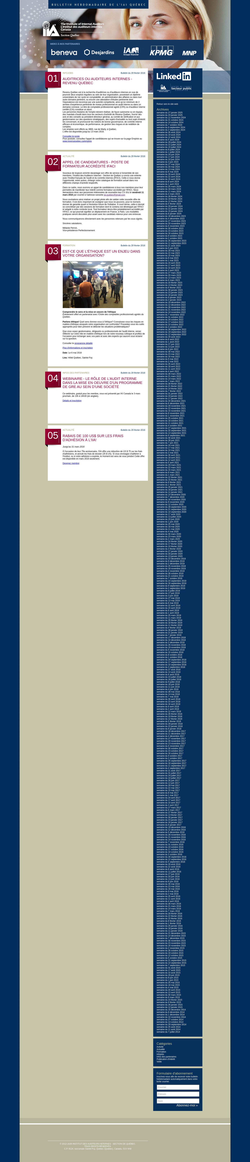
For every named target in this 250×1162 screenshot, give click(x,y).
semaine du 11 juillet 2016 (169, 871)
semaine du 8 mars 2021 (168, 472)
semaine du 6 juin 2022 (167, 349)
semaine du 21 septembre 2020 (171, 509)
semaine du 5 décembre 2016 (171, 832)
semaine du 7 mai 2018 (168, 697)
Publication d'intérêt (166, 1059)
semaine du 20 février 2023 (169, 282)
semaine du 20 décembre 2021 (171, 401)
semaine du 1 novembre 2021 (171, 416)
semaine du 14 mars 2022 (169, 379)
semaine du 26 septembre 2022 (171, 329)
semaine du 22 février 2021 (169, 477)
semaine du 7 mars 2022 (168, 381)
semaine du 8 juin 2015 (167, 977)
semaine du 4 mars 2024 (168, 194)
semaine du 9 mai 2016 (168, 891)
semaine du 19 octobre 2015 (170, 953)
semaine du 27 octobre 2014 (170, 1019)
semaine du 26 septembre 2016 (171, 857)
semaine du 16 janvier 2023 (170, 295)
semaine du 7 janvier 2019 (169, 635)
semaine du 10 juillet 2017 (169, 778)
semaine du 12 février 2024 (169, 201)
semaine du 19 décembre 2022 (171, 302)
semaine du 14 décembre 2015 (171, 936)
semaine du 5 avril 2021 (168, 462)
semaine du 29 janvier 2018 (170, 724)
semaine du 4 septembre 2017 (171, 768)
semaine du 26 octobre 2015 (170, 950)
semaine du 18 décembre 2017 (171, 731)
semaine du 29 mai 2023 (168, 250)
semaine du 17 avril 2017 (168, 800)
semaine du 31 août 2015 (168, 968)
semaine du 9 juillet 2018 (168, 682)
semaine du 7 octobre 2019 (169, 578)
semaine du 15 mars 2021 (169, 470)
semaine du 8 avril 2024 (168, 181)
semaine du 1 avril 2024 (168, 184)
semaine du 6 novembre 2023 (171, 226)
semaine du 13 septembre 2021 (171, 433)
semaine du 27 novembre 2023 (171, 221)
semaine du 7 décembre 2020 (171, 497)
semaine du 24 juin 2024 (168, 154)
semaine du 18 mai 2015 (168, 985)
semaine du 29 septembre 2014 (171, 1024)
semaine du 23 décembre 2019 (171, 558)
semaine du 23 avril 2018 (168, 701)
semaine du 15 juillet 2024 (169, 147)
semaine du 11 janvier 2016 (170, 931)
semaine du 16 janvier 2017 (170, 822)
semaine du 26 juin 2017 (168, 780)
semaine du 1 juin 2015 (167, 980)
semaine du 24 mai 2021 (168, 445)
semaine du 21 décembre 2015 (171, 933)
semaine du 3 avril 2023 (168, 270)
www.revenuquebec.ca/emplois (77, 141)
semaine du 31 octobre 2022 (170, 317)
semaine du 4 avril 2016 (168, 901)
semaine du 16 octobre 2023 (170, 233)
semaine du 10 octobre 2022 (170, 324)
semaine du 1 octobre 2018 (169, 657)
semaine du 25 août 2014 (168, 1027)
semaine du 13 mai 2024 (168, 169)
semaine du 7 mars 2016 (168, 911)
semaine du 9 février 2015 (169, 1002)
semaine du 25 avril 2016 (168, 896)
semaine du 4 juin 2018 (167, 689)
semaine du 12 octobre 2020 (170, 504)
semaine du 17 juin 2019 (168, 593)
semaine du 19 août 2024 (168, 135)
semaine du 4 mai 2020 (168, 531)
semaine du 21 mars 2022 (169, 376)
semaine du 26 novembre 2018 (171, 645)
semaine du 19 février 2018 (169, 716)
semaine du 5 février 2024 (169, 204)
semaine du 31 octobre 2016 (170, 844)
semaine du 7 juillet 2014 (168, 1032)
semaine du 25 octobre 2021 (170, 418)
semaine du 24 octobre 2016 (170, 847)
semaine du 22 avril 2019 (168, 605)
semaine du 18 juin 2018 (168, 684)
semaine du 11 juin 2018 (168, 687)
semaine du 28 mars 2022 (169, 374)
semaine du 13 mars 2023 (169, 278)
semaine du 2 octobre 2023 (169, 238)
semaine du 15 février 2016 (169, 918)
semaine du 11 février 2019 (169, 625)
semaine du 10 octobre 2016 (170, 852)
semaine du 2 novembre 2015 (171, 948)
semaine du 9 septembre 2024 (171, 127)
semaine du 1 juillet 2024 (168, 152)
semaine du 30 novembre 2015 (171, 940)
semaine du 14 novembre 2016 (171, 839)
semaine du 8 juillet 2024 (168, 149)
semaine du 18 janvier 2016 (170, 928)
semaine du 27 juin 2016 (168, 874)
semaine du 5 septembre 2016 (171, 862)
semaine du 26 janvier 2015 (170, 1005)
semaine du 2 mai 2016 (168, 894)
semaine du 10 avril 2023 (168, 268)
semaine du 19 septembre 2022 (171, 332)
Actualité (161, 1049)
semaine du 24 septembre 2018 (171, 660)
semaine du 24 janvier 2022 (170, 396)
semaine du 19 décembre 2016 (171, 827)
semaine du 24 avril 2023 (168, 263)
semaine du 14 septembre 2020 (171, 512)
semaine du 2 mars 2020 (168, 539)
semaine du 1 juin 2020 (167, 522)
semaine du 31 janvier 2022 (170, 393)
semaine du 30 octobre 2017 (170, 748)
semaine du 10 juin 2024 (168, 159)
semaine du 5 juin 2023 (167, 248)
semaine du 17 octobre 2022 (170, 322)
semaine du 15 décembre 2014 (171, 1009)
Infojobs (160, 1054)
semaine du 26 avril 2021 (168, 455)
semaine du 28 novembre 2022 (171, 307)
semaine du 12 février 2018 (169, 719)
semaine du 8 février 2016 (169, 921)
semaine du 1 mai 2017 (168, 795)
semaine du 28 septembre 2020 (171, 507)
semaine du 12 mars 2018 (169, 711)
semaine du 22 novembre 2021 (171, 408)
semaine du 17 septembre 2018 (171, 662)
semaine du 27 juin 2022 (168, 344)
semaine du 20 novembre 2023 (171, 223)
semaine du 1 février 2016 (169, 923)
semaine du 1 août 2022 (168, 342)
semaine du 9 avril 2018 (168, 706)
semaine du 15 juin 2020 (168, 519)
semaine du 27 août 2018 (168, 669)
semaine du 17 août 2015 (168, 970)
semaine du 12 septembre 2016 (171, 859)
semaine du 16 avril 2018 (168, 704)
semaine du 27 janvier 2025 (170, 112)
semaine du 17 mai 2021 (168, 448)
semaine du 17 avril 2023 (168, 265)
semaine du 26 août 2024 (168, 132)
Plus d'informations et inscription (78, 348)
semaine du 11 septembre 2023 (171, 243)
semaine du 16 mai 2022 (168, 356)
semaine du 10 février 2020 (169, 546)
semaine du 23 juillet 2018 (169, 677)
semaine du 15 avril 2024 (168, 179)
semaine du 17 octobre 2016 (170, 849)
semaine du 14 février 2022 (169, 388)
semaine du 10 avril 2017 (168, 802)
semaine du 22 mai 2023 (168, 253)
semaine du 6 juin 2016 (167, 881)
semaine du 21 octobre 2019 (170, 576)
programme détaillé (83, 343)
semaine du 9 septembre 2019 (171, 586)
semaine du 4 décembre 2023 (171, 218)
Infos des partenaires (166, 1056)
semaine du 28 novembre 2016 (171, 835)
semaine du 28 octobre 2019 (170, 573)
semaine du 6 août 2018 (168, 674)
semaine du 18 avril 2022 (168, 366)
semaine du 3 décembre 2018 (171, 642)
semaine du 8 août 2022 (168, 339)
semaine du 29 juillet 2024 (169, 142)
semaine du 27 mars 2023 (169, 273)
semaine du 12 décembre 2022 (171, 305)
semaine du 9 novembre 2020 (171, 502)
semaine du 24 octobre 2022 (170, 319)
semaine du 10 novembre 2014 (171, 1017)
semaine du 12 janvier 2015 (170, 1007)
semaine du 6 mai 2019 (168, 603)
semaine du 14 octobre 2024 (170, 122)
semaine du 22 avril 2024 (168, 177)
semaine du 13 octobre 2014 (170, 1022)
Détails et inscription (72, 400)
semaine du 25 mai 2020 (168, 524)
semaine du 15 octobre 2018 (170, 652)
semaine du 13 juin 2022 (168, 347)
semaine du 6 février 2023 (169, 287)
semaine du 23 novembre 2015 (171, 943)
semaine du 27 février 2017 (169, 812)
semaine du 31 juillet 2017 (169, 773)
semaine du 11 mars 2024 (169, 191)
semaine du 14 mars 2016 (169, 908)
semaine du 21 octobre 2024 (170, 120)
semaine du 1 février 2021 (169, 485)
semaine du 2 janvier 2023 (169, 300)
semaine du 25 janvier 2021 (170, 487)
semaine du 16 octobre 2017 (170, 753)
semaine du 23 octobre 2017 (170, 751)
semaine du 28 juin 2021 (168, 440)
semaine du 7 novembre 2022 (171, 315)
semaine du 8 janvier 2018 (169, 729)
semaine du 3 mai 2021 (168, 453)
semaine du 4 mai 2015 (168, 987)
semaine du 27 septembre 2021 (171, 428)
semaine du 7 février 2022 (169, 391)
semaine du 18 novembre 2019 (171, 568)
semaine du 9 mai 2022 (168, 359)
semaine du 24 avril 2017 (168, 798)
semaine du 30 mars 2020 (169, 534)
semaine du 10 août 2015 (168, 973)
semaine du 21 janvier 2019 (170, 632)
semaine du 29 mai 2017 (168, 785)
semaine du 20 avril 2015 (168, 990)
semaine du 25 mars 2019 (169, 615)
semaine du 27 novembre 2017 (171, 738)
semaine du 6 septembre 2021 (171, 435)
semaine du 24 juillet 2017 (169, 775)
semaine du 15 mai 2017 (168, 790)
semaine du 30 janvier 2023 (170, 290)
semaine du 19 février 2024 (169, 199)
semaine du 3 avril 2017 (168, 805)
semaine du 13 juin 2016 (168, 879)
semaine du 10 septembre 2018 (171, 664)
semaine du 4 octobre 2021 (169, 425)
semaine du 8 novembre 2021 (171, 413)
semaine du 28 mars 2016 (169, 904)
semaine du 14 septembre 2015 (171, 963)
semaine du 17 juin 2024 (168, 157)
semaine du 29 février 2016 (169, 913)
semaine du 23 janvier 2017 (170, 820)
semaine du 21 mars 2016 (169, 906)
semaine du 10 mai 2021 (168, 450)
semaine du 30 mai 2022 (168, 351)
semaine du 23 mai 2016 (168, 886)
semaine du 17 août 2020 (168, 514)
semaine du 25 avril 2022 (168, 364)
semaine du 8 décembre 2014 (171, 1012)
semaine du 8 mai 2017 (168, 793)
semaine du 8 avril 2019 (168, 610)
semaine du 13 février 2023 (169, 285)
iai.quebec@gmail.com (114, 195)
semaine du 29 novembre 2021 (171, 406)
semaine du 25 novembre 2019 (171, 566)
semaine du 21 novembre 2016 (171, 837)
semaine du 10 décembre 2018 (171, 640)
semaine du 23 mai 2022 (168, 354)
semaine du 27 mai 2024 (168, 164)
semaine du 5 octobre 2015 (169, 958)
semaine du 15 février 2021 (169, 480)
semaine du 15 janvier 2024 (170, 211)
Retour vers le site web (167, 104)
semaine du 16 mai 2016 (168, 889)
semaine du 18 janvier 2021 (170, 489)
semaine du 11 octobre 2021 (170, 423)
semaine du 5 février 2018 (169, 721)
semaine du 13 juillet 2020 (169, 517)
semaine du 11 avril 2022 (168, 369)
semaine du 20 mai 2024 (168, 167)
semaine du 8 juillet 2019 (168, 591)
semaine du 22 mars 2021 (169, 467)
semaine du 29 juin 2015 (168, 975)
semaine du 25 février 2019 (169, 620)
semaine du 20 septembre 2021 (171, 430)
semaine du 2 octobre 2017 (169, 758)
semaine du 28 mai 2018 (168, 692)
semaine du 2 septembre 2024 (171, 130)
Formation (161, 1052)
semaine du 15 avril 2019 (168, 608)
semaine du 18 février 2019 (169, 623)
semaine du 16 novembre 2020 (171, 499)
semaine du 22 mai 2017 (168, 788)
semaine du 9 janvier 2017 (169, 825)
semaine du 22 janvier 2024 (170, 209)
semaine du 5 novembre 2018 (171, 650)
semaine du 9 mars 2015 (168, 997)
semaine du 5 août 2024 (168, 140)
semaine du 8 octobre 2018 (169, 655)
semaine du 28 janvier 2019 (170, 630)
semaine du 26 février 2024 (169, 196)
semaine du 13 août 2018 (168, 672)
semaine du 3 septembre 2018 (171, 667)
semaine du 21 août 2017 (168, 770)
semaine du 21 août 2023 (168, 246)
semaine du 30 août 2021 (168, 438)
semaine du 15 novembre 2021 (171, 411)
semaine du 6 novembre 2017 (171, 746)
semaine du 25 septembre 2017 (171, 761)
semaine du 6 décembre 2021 (171, 403)
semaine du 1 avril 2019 (168, 613)
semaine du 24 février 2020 (169, 541)
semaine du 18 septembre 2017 (171, 763)
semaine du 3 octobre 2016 (169, 854)
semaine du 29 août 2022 (168, 337)
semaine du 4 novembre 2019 (171, 571)
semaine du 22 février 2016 (169, 916)
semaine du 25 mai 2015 (168, 982)
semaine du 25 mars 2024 (169, 186)
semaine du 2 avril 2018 (168, 709)
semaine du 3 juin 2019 (167, 595)
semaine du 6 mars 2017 (168, 810)
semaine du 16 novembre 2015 (171, 945)
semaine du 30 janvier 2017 (170, 817)
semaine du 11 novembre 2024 (171, 117)
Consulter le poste (71, 136)
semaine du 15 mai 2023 (168, 255)
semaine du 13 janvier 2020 (170, 556)
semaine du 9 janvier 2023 (169, 297)
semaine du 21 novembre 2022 (171, 310)
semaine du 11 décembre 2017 (171, 733)
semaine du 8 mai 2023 (168, 258)
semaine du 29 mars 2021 (169, 465)
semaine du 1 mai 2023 (168, 260)
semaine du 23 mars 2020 (169, 536)
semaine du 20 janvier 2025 (170, 115)
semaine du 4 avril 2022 (168, 371)
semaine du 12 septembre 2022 (171, 334)
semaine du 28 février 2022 (169, 384)
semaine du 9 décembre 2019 (171, 561)
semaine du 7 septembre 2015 (171, 965)
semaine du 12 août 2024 (168, 137)
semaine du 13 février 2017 (169, 815)
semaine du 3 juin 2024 (167, 162)
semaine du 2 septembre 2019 (171, 588)
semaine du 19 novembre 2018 (171, 647)
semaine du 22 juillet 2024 (169, 144)
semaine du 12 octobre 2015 (170, 955)
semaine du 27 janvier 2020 (170, 551)
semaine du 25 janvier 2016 (170, 926)
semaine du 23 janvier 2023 (170, 292)
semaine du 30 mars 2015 (169, 995)
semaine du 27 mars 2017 (169, 807)
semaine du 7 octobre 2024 (169, 125)
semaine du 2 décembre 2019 (171, 563)
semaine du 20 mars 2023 (169, 275)
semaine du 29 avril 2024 (168, 174)
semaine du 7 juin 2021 (167, 443)
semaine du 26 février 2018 (169, 714)
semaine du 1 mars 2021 (168, 475)
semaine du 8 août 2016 (168, 869)
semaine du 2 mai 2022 (168, 361)
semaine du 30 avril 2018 (168, 699)
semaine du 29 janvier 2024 (170, 206)
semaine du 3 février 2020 (169, 549)
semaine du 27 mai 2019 (168, 598)
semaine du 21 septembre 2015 (171, 960)
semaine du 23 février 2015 (169, 1000)
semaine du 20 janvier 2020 (170, 554)
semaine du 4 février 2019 (169, 628)
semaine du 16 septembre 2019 (171, 583)
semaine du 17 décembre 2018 (171, 637)
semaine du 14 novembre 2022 (171, 312)
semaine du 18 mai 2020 (168, 526)
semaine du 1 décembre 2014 (171, 1014)
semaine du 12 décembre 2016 (171, 830)
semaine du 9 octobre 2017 (169, 756)
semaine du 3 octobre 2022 (169, 327)
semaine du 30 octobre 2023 (170, 228)
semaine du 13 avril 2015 (168, 992)
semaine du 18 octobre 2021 (170, 420)
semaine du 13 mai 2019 (168, 600)
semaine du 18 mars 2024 (169, 189)
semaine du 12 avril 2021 (168, 460)
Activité (160, 1047)
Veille (159, 1061)
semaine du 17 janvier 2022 (170, 398)
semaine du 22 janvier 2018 (170, 726)
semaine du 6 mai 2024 (168, 172)
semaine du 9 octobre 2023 (169, 236)
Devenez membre (71, 463)
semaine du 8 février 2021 (169, 482)
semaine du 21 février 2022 (169, 386)
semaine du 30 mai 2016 (168, 884)
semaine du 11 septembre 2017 (171, 766)
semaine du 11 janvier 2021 (170, 492)
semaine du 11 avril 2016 (168, 899)
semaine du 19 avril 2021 (168, 457)
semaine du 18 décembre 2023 (171, 216)
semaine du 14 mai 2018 (168, 694)
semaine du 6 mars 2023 (168, 280)
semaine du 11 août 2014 (168, 1029)
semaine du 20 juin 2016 (168, 876)
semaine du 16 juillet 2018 (169, 679)
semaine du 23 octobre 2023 (170, 231)
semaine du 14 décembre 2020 (171, 494)
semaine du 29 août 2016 (168, 864)
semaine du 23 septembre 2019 (171, 581)
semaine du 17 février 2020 (169, 544)
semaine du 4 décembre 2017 (171, 736)
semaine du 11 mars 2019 (169, 618)
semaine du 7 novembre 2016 (171, 842)
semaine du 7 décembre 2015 (171, 938)
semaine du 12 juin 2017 (168, 783)
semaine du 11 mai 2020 (168, 529)
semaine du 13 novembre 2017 (171, 743)
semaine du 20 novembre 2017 (171, 741)
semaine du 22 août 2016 (168, 867)
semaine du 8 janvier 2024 (169, 213)
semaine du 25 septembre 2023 (171, 241)
